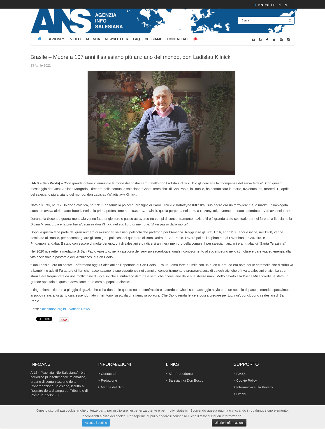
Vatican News (79, 309)
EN (261, 5)
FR (273, 5)
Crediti (241, 394)
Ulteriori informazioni (229, 422)
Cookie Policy (246, 380)
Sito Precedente (181, 374)
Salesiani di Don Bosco (186, 380)
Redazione (109, 380)
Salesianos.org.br (53, 309)
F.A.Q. (241, 374)
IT (255, 5)
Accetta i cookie (96, 422)
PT (280, 5)
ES (267, 5)
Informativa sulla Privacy (254, 387)
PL (286, 5)
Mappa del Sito (112, 387)
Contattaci (108, 374)
